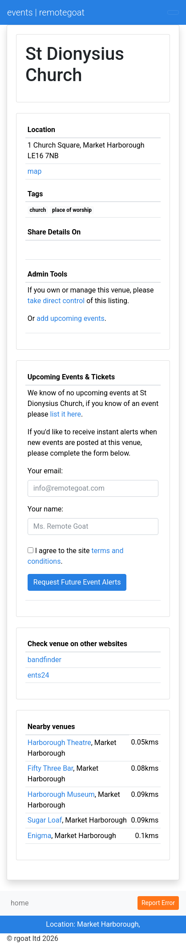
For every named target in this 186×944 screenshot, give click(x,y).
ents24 (38, 675)
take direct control (56, 300)
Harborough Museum (61, 794)
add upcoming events (70, 318)
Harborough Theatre (59, 742)
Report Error (158, 902)
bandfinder (44, 659)
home (19, 903)
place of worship (72, 210)
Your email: (45, 471)
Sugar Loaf (45, 820)
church (38, 210)
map (35, 171)
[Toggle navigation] (173, 12)
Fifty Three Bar (50, 768)
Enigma (40, 835)
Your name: (45, 509)
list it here (65, 414)
